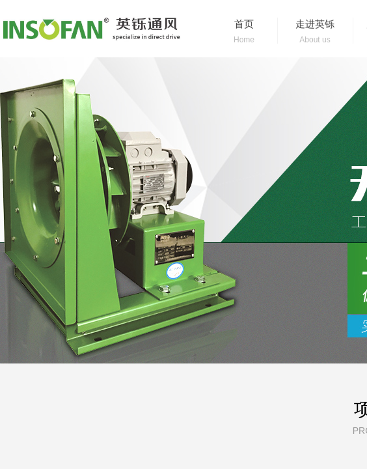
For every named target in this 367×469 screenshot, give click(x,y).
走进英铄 (314, 24)
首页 (244, 24)
